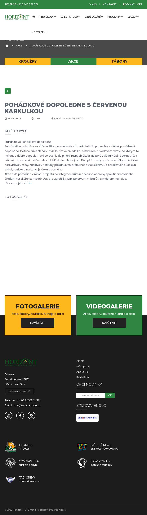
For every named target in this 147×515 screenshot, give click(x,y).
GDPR (80, 361)
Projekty (115, 16)
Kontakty (110, 4)
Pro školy (47, 16)
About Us (82, 371)
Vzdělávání (94, 16)
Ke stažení (39, 32)
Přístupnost (83, 366)
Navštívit (37, 323)
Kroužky (27, 61)
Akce (19, 45)
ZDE (28, 183)
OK (110, 395)
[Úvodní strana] (33, 17)
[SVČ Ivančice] (17, 17)
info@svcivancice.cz (27, 405)
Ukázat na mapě (19, 391)
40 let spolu (70, 16)
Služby (133, 16)
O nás (93, 4)
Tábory (119, 61)
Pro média (82, 377)
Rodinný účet (132, 4)
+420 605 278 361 (27, 4)
